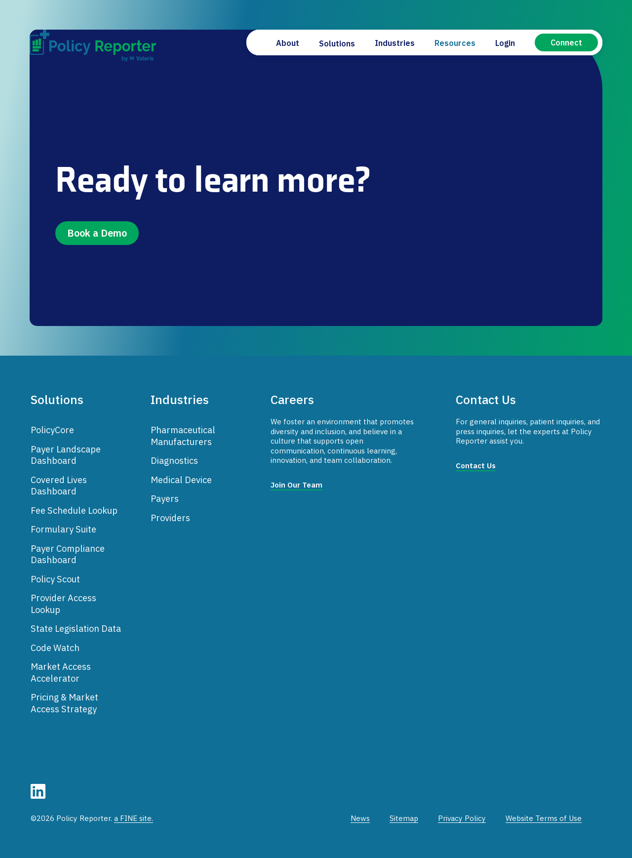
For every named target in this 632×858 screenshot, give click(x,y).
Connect (566, 42)
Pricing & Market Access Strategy (64, 703)
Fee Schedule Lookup (74, 510)
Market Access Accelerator (61, 672)
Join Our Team (296, 485)
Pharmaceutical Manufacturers (183, 436)
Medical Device (181, 480)
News (360, 818)
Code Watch (55, 648)
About (287, 43)
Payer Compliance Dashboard (68, 554)
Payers (165, 498)
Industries (395, 43)
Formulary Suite (63, 529)
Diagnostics (174, 460)
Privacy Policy (462, 818)
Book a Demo (97, 233)
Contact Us (476, 465)
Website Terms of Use (544, 818)
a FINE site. (133, 818)
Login (505, 43)
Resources (454, 43)
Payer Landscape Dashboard (66, 455)
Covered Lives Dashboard (59, 485)
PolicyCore (52, 430)
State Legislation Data (76, 628)
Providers (170, 518)
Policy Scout (55, 579)
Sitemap (404, 818)
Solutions (337, 43)
